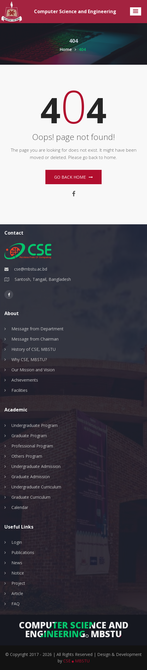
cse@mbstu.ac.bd (30, 269)
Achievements (24, 380)
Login (16, 542)
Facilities (19, 390)
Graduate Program (29, 435)
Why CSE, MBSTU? (29, 359)
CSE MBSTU (76, 661)
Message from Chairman (35, 339)
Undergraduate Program (34, 425)
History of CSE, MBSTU (33, 349)
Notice (17, 573)
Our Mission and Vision (33, 369)
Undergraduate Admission (36, 466)
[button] (135, 11)
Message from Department (37, 328)
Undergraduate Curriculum (36, 487)
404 (82, 49)
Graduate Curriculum (30, 497)
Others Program (26, 456)
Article (17, 593)
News (16, 562)
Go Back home (73, 177)
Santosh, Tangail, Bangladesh (43, 279)
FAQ (15, 603)
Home (68, 49)
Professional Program (32, 446)
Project (18, 583)
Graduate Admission (30, 476)
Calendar (19, 507)
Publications (22, 552)
